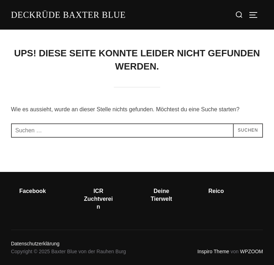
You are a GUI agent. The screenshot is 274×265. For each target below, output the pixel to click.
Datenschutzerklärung (35, 243)
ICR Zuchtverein (98, 199)
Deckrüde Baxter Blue (73, 14)
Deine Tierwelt (161, 195)
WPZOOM (251, 251)
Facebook (32, 191)
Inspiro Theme (213, 251)
